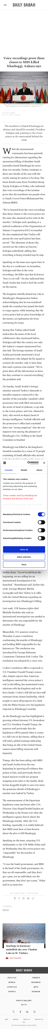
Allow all (24, 549)
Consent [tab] (9, 470)
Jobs (6, 1019)
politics (6, 910)
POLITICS (12, 978)
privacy (16, 1019)
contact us (39, 1019)
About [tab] (39, 470)
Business (36, 982)
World (12, 982)
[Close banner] (44, 463)
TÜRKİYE (36, 978)
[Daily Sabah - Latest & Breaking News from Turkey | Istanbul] (24, 5)
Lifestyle (12, 987)
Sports (12, 991)
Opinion (36, 991)
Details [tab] (24, 470)
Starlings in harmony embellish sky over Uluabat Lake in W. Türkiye (21, 949)
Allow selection (24, 557)
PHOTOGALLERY (15, 958)
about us (26, 1019)
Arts (36, 987)
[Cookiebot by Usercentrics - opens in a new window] (29, 463)
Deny (24, 564)
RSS (24, 1022)
